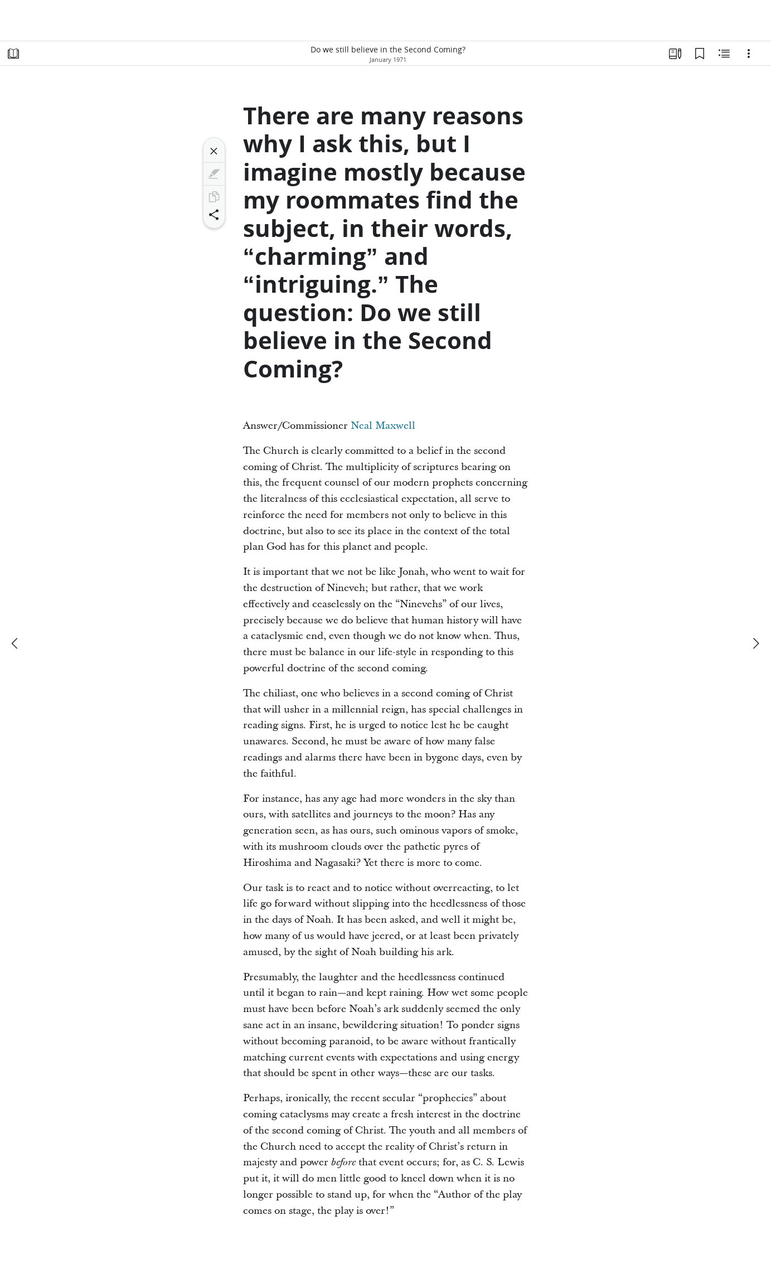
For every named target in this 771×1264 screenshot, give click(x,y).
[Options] (749, 53)
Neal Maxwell (383, 426)
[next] (755, 643)
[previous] (15, 643)
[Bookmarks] (699, 53)
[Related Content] (724, 53)
